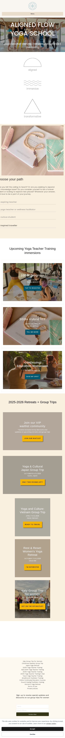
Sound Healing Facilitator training (32, 682)
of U (34, 686)
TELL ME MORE (32, 332)
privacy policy (51, 723)
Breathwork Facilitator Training (32, 678)
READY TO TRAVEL (32, 524)
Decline (32, 734)
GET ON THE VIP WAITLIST (32, 606)
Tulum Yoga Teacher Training (32, 676)
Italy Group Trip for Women (32, 661)
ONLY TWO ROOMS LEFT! (32, 482)
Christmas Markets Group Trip (32, 663)
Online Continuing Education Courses (32, 680)
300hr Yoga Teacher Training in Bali (32, 674)
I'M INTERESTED (32, 567)
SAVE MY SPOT (32, 376)
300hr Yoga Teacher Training (32, 672)
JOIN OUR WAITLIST (32, 438)
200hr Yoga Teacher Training (32, 667)
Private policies (32, 688)
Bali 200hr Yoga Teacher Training (32, 670)
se (36, 686)
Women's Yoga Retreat (32, 684)
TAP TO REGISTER (32, 288)
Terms (30, 686)
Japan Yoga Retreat (32, 665)
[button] (32, 714)
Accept (32, 729)
